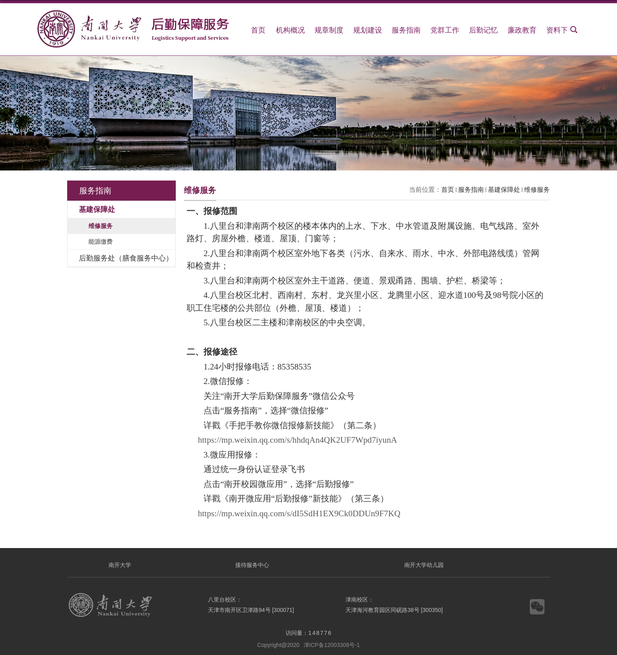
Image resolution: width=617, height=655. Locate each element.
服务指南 (406, 30)
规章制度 (329, 30)
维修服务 (537, 189)
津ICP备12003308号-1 (332, 645)
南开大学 (120, 565)
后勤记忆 (483, 30)
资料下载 (560, 30)
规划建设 (367, 30)
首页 (258, 30)
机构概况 (290, 30)
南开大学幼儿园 (424, 565)
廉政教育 (522, 30)
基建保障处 (504, 189)
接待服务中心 (252, 565)
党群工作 (444, 30)
